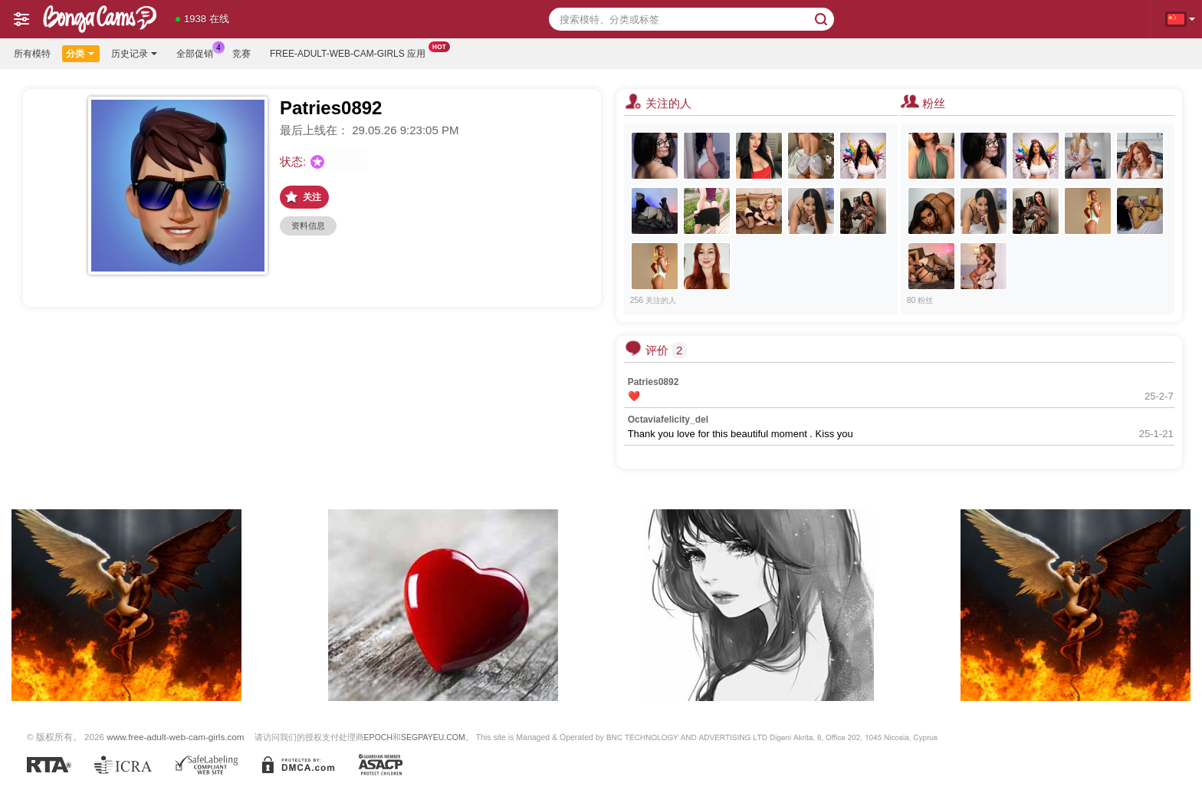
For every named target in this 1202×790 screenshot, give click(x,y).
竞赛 (241, 53)
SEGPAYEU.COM (433, 737)
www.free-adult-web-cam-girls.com (175, 737)
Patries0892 (653, 382)
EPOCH (378, 737)
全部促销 (198, 52)
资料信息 (308, 225)
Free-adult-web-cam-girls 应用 (351, 52)
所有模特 (32, 53)
